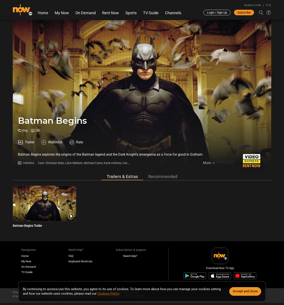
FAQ (71, 256)
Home (43, 13)
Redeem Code (252, 5)
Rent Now (110, 13)
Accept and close (245, 291)
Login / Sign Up (217, 12)
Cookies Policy (108, 294)
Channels (173, 13)
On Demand (85, 13)
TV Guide (151, 13)
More (207, 163)
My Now (62, 13)
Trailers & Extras (122, 176)
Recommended (162, 176)
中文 (268, 5)
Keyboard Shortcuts (80, 261)
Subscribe (244, 12)
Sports (131, 13)
